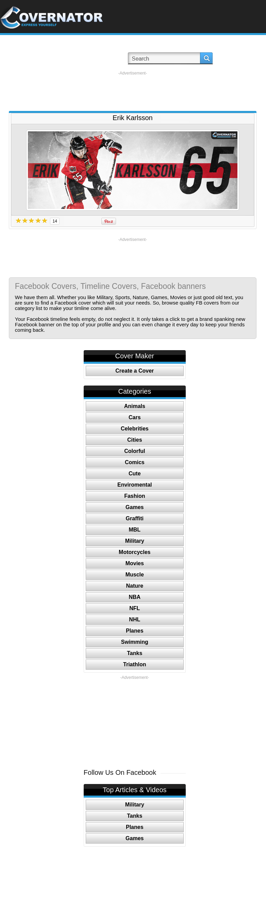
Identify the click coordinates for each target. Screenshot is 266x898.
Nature (134, 586)
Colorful (134, 451)
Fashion (134, 496)
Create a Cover (134, 371)
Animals (134, 406)
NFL (134, 608)
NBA (134, 597)
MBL (134, 530)
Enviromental (134, 485)
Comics (135, 462)
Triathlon (134, 664)
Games (135, 507)
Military (134, 541)
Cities (134, 440)
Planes (135, 631)
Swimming (134, 642)
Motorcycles (134, 552)
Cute (135, 473)
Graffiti (135, 518)
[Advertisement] (132, 91)
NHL (134, 619)
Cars (135, 417)
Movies (135, 563)
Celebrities (135, 428)
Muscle (135, 574)
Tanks (134, 653)
